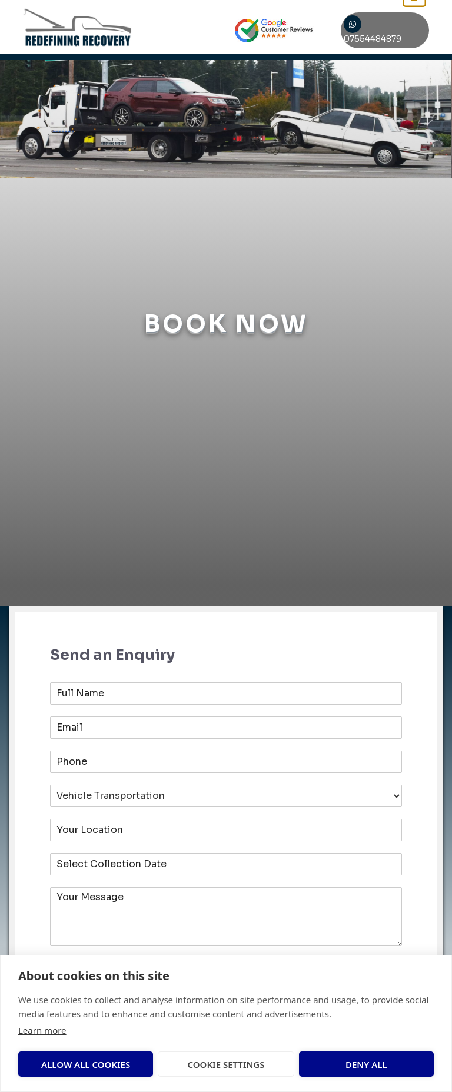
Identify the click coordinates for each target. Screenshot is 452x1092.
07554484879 (378, 31)
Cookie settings (165, 1064)
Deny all (256, 1064)
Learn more (42, 1030)
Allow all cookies (67, 1064)
